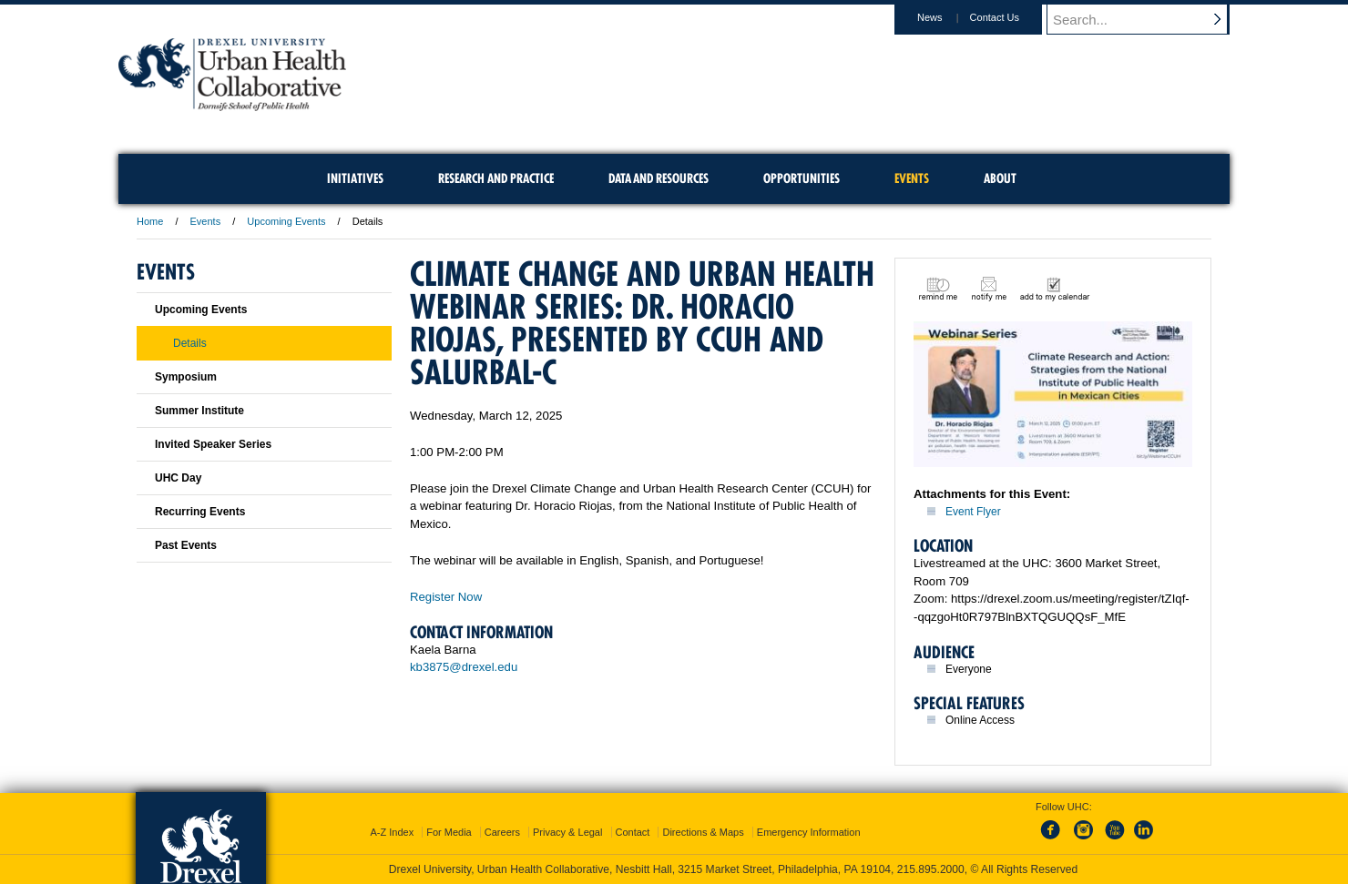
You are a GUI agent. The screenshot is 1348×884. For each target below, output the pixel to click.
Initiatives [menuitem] (355, 178)
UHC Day (178, 478)
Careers (502, 832)
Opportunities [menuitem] (801, 178)
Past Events (186, 545)
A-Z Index (392, 832)
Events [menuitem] (911, 178)
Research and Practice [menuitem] (496, 178)
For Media (449, 832)
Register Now (446, 597)
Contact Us (1012, 17)
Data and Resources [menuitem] (658, 178)
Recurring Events (200, 511)
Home (150, 221)
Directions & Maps (702, 832)
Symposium (186, 377)
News (947, 17)
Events (205, 221)
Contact (633, 832)
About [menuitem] (1000, 178)
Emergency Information (809, 832)
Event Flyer (973, 511)
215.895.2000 (931, 869)
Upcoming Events (286, 221)
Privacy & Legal (567, 832)
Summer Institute (199, 410)
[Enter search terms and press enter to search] (1147, 19)
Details (190, 343)
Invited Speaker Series (213, 444)
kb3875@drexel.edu (463, 667)
